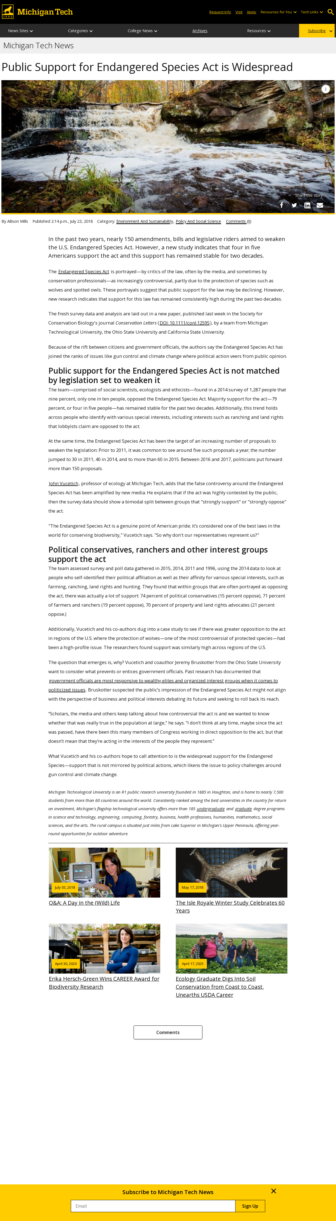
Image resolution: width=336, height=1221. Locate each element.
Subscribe (317, 30)
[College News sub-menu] (156, 30)
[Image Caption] (325, 89)
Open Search (331, 12)
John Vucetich (63, 483)
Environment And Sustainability (144, 221)
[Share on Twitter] (294, 205)
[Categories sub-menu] (91, 30)
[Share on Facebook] (281, 205)
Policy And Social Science (198, 221)
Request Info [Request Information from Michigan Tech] (220, 11)
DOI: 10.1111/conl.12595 (185, 323)
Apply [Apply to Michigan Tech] (251, 11)
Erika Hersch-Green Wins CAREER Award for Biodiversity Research (105, 957)
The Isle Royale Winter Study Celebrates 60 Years (231, 881)
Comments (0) (238, 221)
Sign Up (250, 1206)
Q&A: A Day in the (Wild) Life (105, 877)
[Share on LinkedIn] (307, 205)
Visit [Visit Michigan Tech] (238, 11)
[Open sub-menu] (294, 12)
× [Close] (273, 1190)
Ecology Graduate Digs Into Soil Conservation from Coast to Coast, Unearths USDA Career (231, 961)
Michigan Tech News (38, 45)
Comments (168, 1032)
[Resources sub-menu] (269, 30)
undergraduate (211, 808)
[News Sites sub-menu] (31, 30)
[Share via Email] (319, 205)
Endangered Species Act (83, 271)
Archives (199, 30)
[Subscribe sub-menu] (331, 30)
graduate (243, 808)
